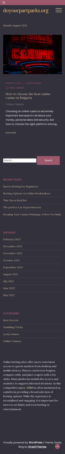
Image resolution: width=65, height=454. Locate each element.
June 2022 (9, 288)
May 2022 (9, 295)
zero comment (17, 88)
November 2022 (12, 253)
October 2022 (11, 260)
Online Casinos (15, 104)
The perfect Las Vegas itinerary (22, 207)
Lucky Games (11, 334)
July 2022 (8, 281)
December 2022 (12, 246)
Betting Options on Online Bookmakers (26, 193)
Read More (11, 132)
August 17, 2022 (13, 83)
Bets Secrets (10, 320)
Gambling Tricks (13, 327)
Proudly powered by (23, 442)
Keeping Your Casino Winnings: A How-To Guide (32, 214)
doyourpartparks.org (25, 10)
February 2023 (12, 239)
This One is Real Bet (15, 200)
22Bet (30, 387)
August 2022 (10, 274)
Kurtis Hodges (34, 83)
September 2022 (13, 267)
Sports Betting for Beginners (20, 186)
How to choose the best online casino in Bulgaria (28, 96)
